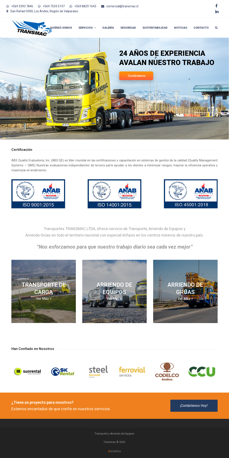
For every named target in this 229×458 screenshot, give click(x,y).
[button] (216, 27)
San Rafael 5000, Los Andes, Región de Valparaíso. (44, 11)
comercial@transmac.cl (122, 6)
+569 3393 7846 (22, 6)
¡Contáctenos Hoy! (194, 406)
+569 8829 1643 (85, 6)
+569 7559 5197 (54, 6)
